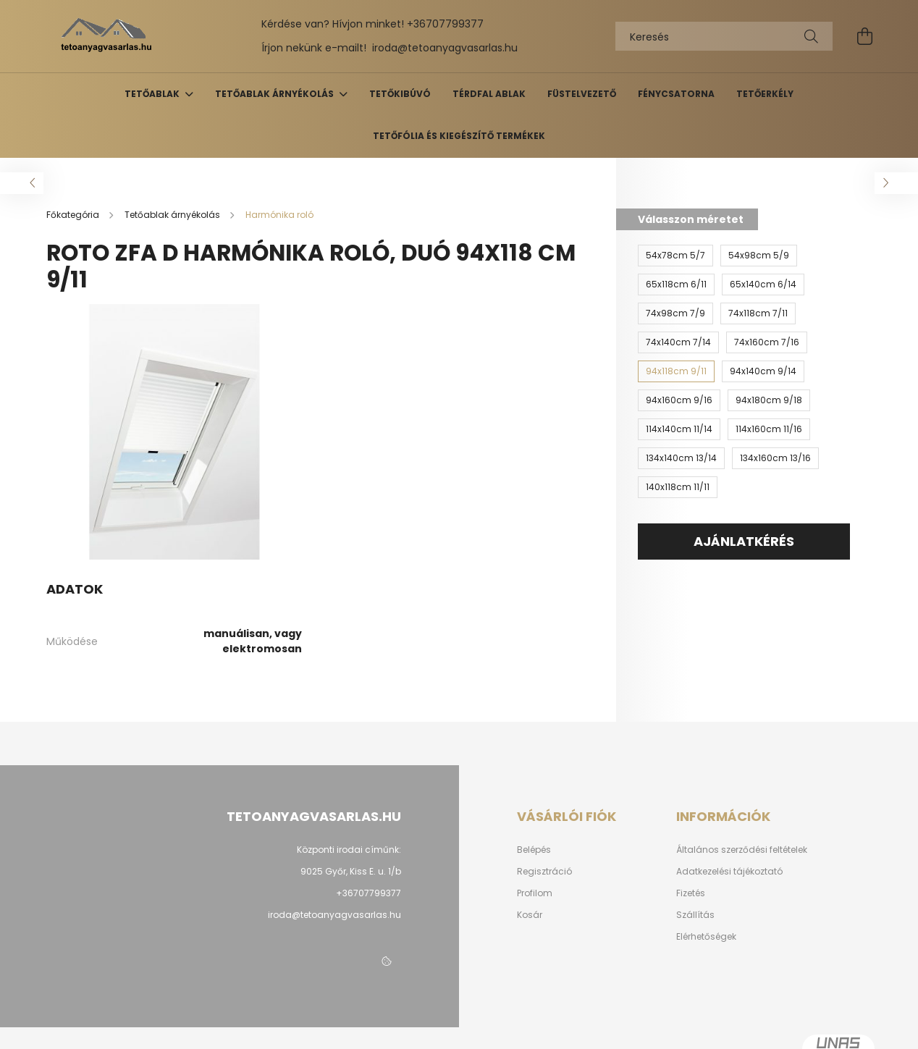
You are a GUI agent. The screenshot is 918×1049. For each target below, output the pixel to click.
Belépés (534, 850)
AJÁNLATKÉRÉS (744, 541)
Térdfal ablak (489, 94)
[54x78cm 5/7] (675, 255)
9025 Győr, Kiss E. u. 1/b (350, 871)
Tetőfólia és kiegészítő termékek (459, 136)
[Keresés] (724, 36)
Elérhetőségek (706, 937)
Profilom (534, 893)
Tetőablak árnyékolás (275, 94)
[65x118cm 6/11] (676, 284)
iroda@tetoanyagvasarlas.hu (445, 48)
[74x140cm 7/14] (678, 342)
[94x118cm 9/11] (676, 371)
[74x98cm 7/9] (675, 313)
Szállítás (695, 915)
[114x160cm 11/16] (769, 429)
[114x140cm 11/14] (679, 429)
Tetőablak (153, 94)
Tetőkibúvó (400, 94)
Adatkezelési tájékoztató (729, 872)
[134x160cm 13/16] (775, 458)
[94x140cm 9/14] (763, 371)
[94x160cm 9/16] (679, 400)
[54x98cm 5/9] (758, 255)
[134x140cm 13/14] (681, 458)
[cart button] (864, 36)
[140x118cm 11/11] (677, 487)
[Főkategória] (73, 214)
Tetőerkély (764, 94)
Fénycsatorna (676, 94)
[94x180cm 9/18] (769, 400)
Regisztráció (544, 872)
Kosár (529, 915)
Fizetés (690, 893)
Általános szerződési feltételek (741, 850)
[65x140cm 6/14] (763, 284)
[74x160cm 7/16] (766, 342)
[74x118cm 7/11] (758, 313)
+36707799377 (445, 24)
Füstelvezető (581, 94)
